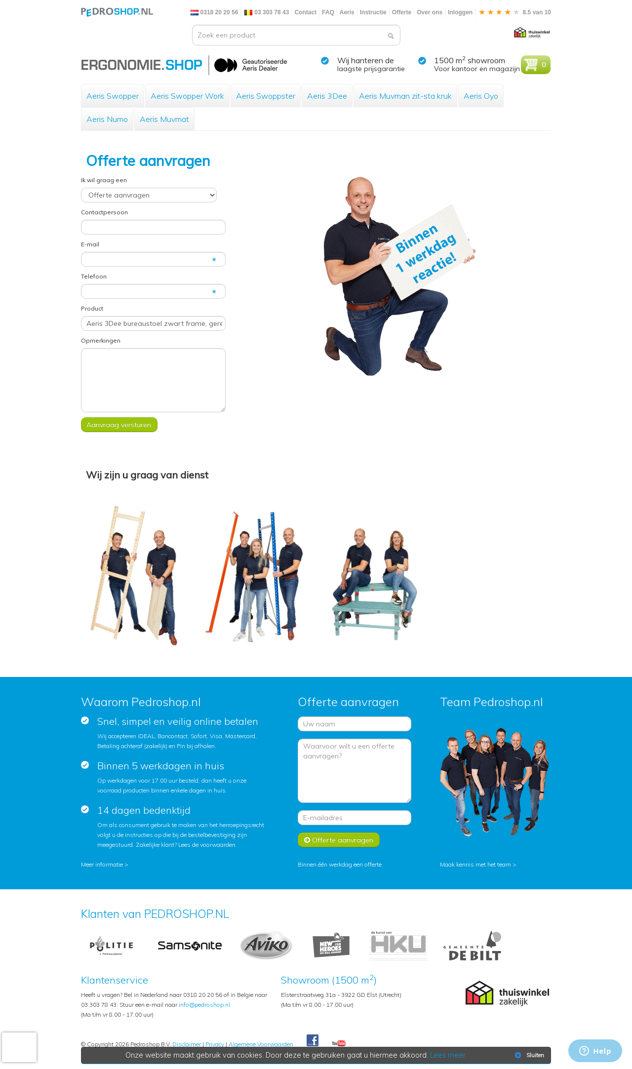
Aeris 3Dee (327, 96)
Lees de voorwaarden (207, 844)
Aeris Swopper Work (187, 96)
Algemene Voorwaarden (261, 1044)
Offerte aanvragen (338, 839)
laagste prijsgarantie (371, 68)
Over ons (429, 12)
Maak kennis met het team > (478, 864)
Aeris (347, 12)
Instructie (373, 12)
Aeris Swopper (112, 96)
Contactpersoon (104, 212)
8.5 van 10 (514, 12)
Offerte (401, 12)
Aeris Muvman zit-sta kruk (405, 96)
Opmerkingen (100, 340)
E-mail (90, 244)
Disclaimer (186, 1044)
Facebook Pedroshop (312, 1040)
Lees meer (448, 1055)
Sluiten (528, 1055)
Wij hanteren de (365, 60)
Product (92, 308)
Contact (305, 12)
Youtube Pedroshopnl (339, 1043)
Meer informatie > (104, 864)
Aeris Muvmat (164, 119)
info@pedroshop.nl (204, 1004)
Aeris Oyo (481, 96)
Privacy (214, 1044)
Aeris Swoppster (265, 96)
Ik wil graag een (104, 180)
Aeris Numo (107, 119)
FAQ (328, 12)
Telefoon (94, 276)
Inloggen (460, 12)
